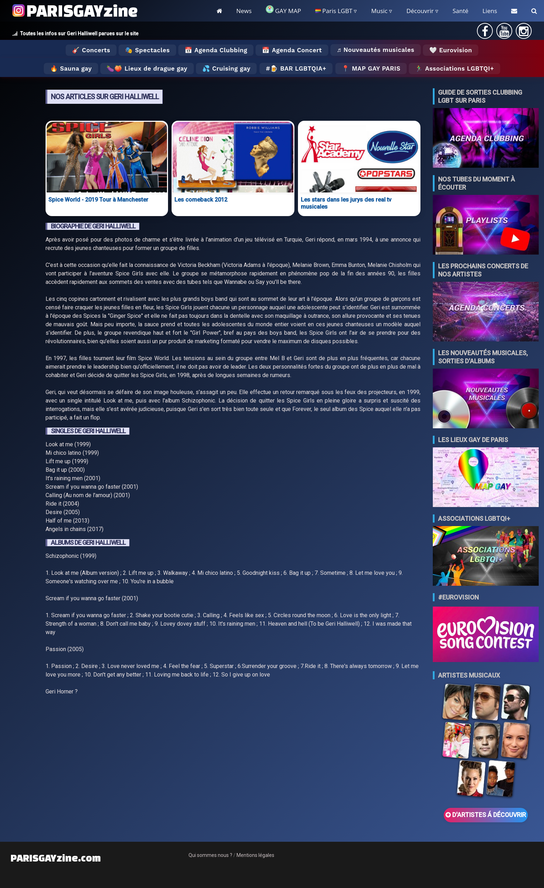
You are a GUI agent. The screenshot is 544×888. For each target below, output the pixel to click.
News (244, 11)
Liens (490, 11)
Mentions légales (255, 855)
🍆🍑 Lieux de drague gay (147, 68)
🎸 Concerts (91, 50)
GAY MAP (283, 10)
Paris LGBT (333, 11)
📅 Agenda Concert (292, 50)
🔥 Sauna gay (71, 68)
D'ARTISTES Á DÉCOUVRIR (486, 814)
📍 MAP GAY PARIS (371, 68)
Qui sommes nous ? (210, 855)
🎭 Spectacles (147, 50)
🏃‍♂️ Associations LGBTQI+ (454, 68)
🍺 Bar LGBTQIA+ (298, 68)
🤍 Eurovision (450, 50)
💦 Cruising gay (226, 68)
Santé (460, 11)
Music (379, 11)
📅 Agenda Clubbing (216, 50)
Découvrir (420, 11)
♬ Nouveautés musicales (375, 49)
